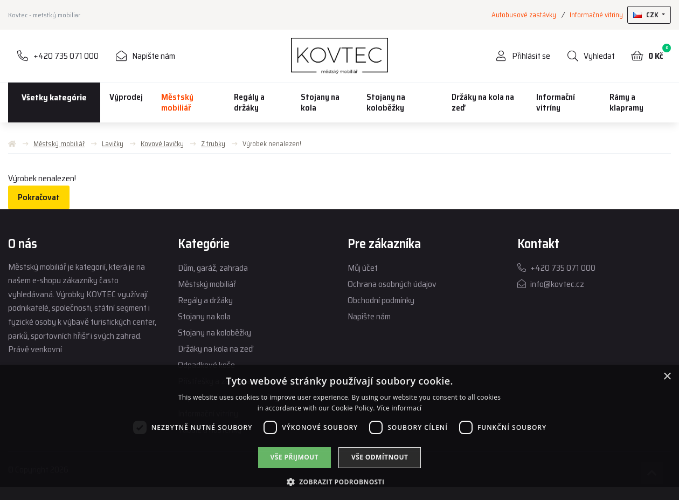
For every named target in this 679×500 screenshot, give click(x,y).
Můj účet (363, 268)
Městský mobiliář (177, 102)
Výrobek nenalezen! (271, 144)
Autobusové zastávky (523, 14)
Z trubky (213, 144)
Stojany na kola (320, 102)
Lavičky (112, 144)
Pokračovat (39, 197)
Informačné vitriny (596, 14)
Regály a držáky (249, 102)
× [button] (667, 377)
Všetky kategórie (54, 97)
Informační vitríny (555, 102)
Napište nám (369, 316)
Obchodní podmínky (381, 300)
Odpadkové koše (206, 365)
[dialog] (339, 432)
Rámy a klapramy (626, 102)
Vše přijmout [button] (294, 457)
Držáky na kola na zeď (483, 102)
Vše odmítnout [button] (379, 457)
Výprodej (126, 97)
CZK (646, 14)
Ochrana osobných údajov (392, 284)
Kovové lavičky (162, 144)
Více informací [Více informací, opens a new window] (399, 408)
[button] (340, 481)
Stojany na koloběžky (385, 102)
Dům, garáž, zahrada (213, 268)
